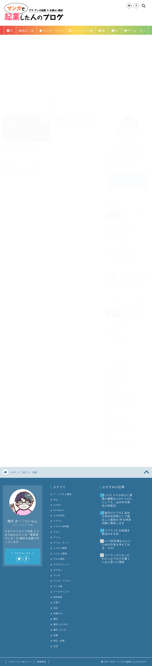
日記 (10, 31)
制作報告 (57, 597)
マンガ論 (57, 586)
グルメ (56, 531)
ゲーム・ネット (135, 31)
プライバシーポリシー (20, 661)
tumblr (57, 505)
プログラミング (61, 564)
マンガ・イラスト (51, 31)
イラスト (57, 521)
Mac (55, 499)
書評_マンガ (59, 629)
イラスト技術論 (61, 526)
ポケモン (57, 570)
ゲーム (56, 537)
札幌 (55, 635)
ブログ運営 (59, 559)
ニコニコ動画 (60, 553)
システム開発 (60, 548)
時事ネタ (57, 613)
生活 (114, 31)
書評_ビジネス (60, 624)
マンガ (56, 575)
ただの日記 (59, 515)
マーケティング (61, 591)
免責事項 (41, 661)
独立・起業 (26, 31)
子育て (56, 602)
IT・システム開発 (80, 31)
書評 (102, 31)
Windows (58, 510)
